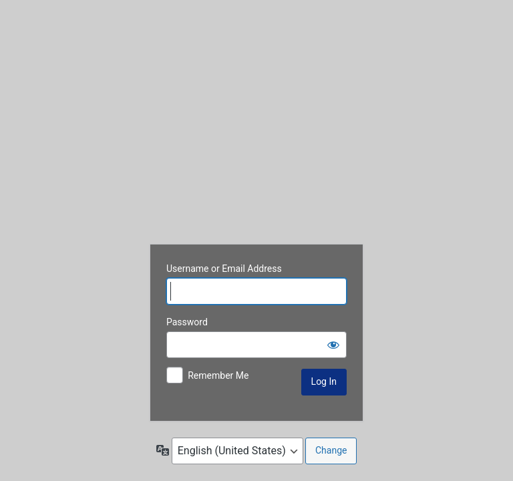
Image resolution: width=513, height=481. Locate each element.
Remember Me (218, 375)
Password (187, 322)
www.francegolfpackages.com (256, 126)
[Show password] (333, 344)
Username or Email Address (224, 268)
